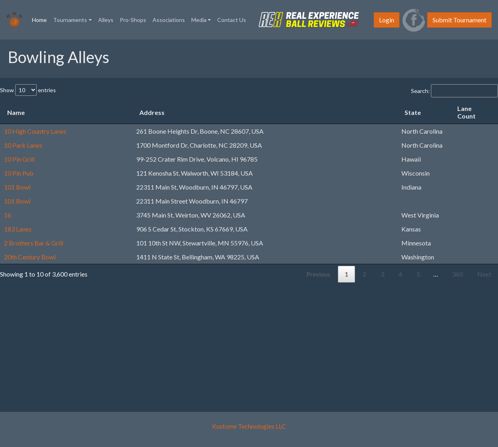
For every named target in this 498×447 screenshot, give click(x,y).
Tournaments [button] (70, 19)
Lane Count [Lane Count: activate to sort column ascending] (466, 112)
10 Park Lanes (23, 145)
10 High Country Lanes (35, 131)
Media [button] (198, 19)
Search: (454, 90)
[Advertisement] (245, 338)
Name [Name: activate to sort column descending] (16, 112)
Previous (318, 274)
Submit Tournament (459, 20)
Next (484, 274)
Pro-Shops (133, 19)
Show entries (28, 90)
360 (457, 274)
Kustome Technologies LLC (249, 426)
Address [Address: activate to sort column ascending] (152, 112)
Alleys (105, 19)
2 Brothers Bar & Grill (33, 243)
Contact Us (231, 19)
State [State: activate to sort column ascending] (413, 112)
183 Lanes (18, 229)
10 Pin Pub (19, 173)
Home (41, 19)
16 (7, 215)
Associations (169, 19)
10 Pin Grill (19, 159)
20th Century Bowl (30, 257)
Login (386, 20)
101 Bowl (17, 187)
